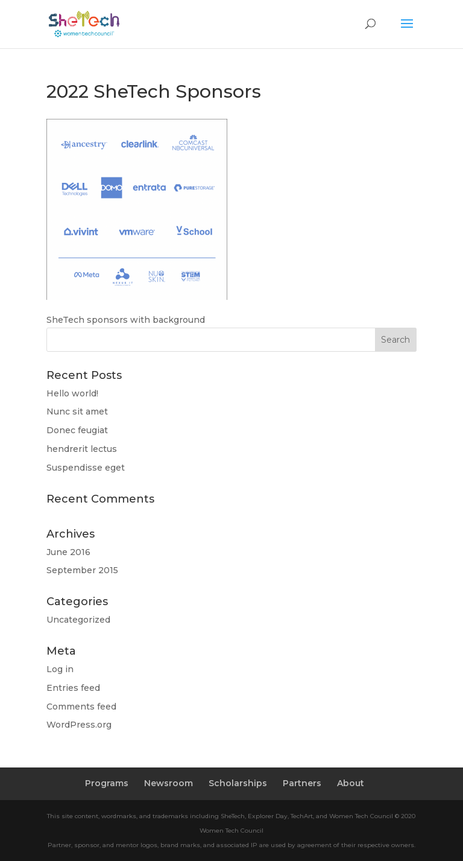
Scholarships (238, 783)
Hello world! (72, 393)
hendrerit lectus (81, 448)
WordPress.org (79, 724)
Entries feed (73, 687)
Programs (106, 783)
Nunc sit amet (77, 411)
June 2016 (68, 552)
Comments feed (81, 706)
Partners (302, 783)
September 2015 (82, 570)
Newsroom (168, 783)
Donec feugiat (77, 430)
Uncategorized (78, 619)
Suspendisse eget (85, 467)
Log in (60, 669)
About (350, 783)
